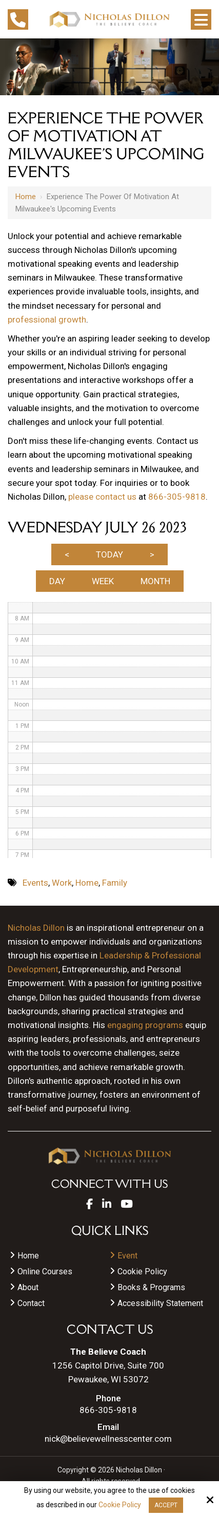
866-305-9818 (177, 496)
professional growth (47, 319)
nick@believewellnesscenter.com (108, 1439)
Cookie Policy (119, 1505)
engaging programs (145, 1025)
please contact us (102, 496)
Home (25, 196)
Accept (165, 1505)
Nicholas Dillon (36, 928)
